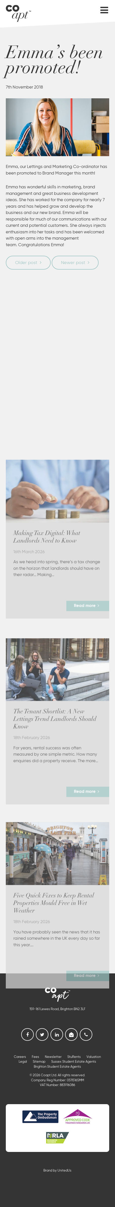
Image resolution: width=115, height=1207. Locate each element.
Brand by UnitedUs (57, 1170)
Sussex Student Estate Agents (73, 1061)
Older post (26, 263)
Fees (35, 1057)
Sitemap (39, 1061)
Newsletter (53, 1057)
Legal (23, 1061)
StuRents (74, 1057)
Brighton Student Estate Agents (57, 1066)
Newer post (73, 263)
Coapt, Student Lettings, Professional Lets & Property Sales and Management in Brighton (18, 12)
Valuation (94, 1057)
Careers (20, 1057)
